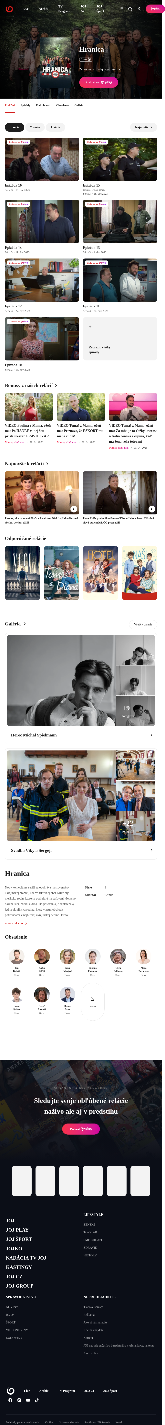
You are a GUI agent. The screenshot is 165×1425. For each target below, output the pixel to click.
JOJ (10, 1220)
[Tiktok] (36, 1400)
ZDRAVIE (90, 1247)
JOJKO (14, 1248)
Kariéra (88, 1338)
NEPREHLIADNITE (100, 1297)
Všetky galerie (143, 624)
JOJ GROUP (20, 1286)
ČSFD (86, 59)
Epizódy (25, 105)
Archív (43, 8)
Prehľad (10, 105)
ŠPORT (10, 1322)
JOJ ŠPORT (19, 1239)
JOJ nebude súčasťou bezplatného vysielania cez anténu (119, 1346)
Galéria (79, 105)
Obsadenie (62, 105)
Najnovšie (143, 127)
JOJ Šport (100, 9)
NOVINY (12, 1307)
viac (116, 69)
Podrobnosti (43, 105)
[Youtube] (28, 1400)
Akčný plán (91, 1353)
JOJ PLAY (17, 1230)
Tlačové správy (93, 1307)
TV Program (64, 9)
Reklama (89, 1315)
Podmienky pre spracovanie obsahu (22, 1422)
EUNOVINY (14, 1338)
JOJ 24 (83, 9)
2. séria (35, 127)
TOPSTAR (90, 1232)
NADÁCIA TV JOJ (26, 1258)
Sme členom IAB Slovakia (97, 1422)
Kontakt (119, 1422)
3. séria (14, 127)
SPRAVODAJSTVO (21, 1297)
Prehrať (81, 1129)
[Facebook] (10, 1400)
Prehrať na (99, 82)
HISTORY (90, 1255)
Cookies (49, 1422)
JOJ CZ (14, 1276)
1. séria (55, 127)
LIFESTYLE (93, 1215)
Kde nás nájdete (94, 1330)
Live (25, 8)
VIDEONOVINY (17, 1330)
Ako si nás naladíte (96, 1322)
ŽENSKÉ (90, 1224)
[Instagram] (19, 1400)
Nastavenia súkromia (69, 1422)
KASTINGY (19, 1267)
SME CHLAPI (93, 1240)
